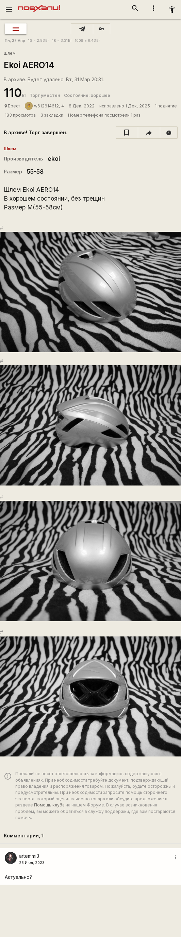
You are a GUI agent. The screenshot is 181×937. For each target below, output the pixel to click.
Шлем (10, 53)
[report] (169, 132)
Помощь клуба (49, 804)
